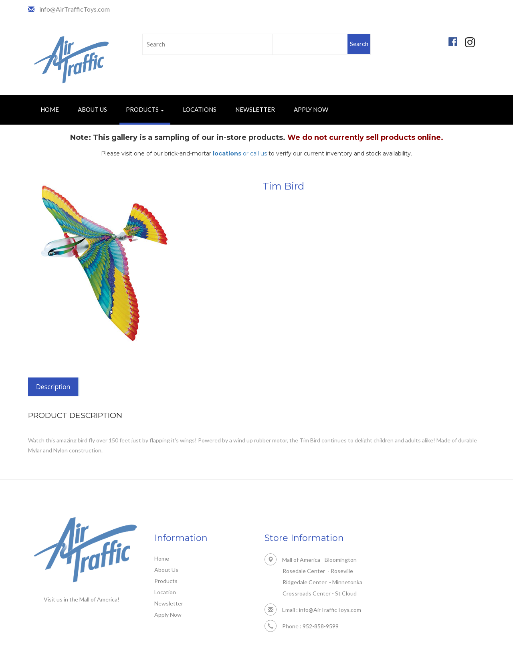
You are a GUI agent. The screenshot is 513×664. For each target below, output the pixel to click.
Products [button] (145, 109)
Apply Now (311, 109)
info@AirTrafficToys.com (74, 9)
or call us (240, 153)
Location (165, 592)
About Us (92, 109)
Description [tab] (53, 386)
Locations (199, 109)
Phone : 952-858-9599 (302, 626)
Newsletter (255, 109)
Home (49, 109)
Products (166, 580)
